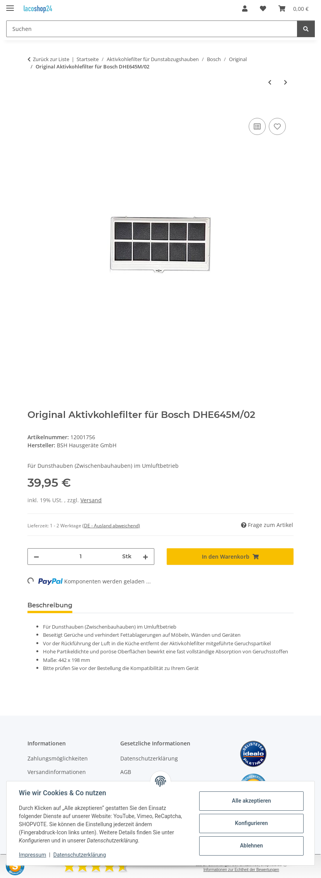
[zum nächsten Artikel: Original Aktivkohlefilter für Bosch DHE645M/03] (286, 82)
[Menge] (80, 556)
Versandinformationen (56, 772)
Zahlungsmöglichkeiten (57, 758)
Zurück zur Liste (51, 59)
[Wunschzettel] (263, 8)
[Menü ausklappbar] (10, 5)
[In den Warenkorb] (33, 107)
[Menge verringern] (36, 556)
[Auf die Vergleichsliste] (257, 126)
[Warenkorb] (293, 8)
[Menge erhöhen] (145, 556)
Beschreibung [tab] (49, 605)
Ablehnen (251, 845)
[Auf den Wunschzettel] (277, 126)
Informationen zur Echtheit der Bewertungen (241, 870)
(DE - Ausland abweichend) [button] (111, 525)
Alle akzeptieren (251, 801)
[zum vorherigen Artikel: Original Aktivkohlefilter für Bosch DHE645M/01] (270, 82)
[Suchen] (151, 28)
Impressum (32, 855)
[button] (245, 8)
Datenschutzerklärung (79, 855)
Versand (91, 500)
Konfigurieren (251, 823)
